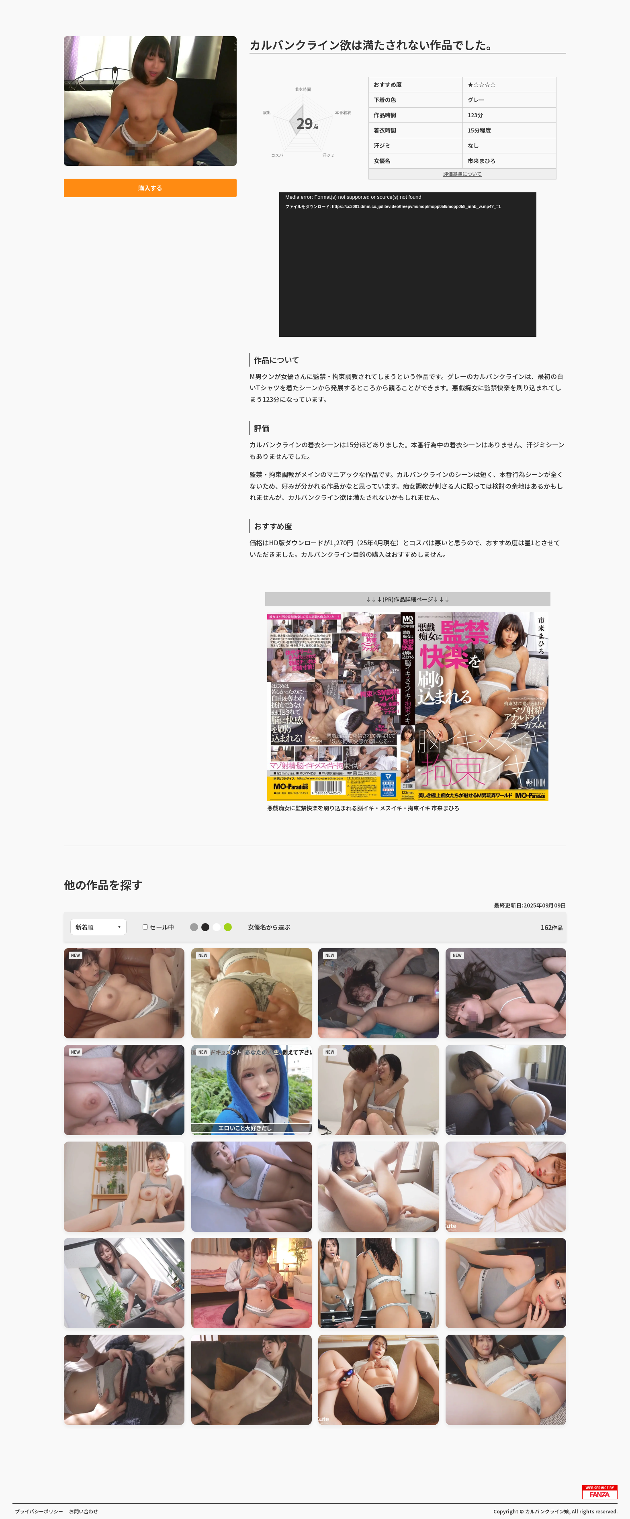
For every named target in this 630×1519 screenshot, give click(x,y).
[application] (407, 264)
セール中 (158, 926)
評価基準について (462, 173)
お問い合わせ (83, 1511)
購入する (150, 188)
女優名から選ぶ (269, 926)
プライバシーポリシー (39, 1511)
